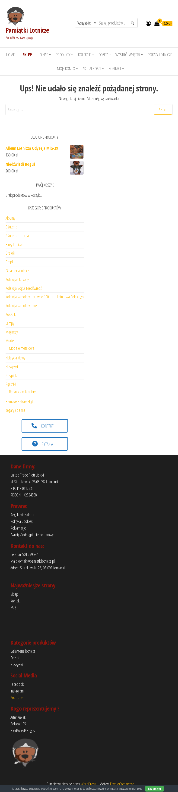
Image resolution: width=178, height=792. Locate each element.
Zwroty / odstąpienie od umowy (32, 534)
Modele (11, 340)
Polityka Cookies (21, 521)
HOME (10, 54)
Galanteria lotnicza (18, 270)
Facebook (17, 684)
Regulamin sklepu (22, 515)
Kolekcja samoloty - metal (23, 305)
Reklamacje (18, 528)
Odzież (103, 54)
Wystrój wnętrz (127, 54)
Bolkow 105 (18, 724)
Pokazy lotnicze (160, 54)
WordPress (88, 784)
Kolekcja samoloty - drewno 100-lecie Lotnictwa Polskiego (45, 296)
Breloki (10, 253)
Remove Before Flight (20, 401)
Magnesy (12, 332)
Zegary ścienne (15, 410)
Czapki (10, 262)
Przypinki (11, 375)
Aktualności (92, 68)
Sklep (14, 594)
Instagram (17, 691)
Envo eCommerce (122, 784)
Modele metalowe (21, 348)
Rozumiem (154, 789)
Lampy (10, 323)
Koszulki (11, 314)
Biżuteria (11, 227)
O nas (44, 54)
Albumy (10, 218)
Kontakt (115, 68)
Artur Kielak (17, 717)
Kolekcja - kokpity (17, 279)
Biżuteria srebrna (17, 235)
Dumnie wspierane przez (64, 784)
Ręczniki (11, 384)
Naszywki (12, 366)
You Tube (16, 697)
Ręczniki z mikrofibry (22, 391)
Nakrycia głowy (15, 358)
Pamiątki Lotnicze (27, 30)
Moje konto (66, 68)
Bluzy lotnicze (14, 244)
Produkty (63, 54)
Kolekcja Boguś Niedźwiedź (24, 288)
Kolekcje (84, 54)
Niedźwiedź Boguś (22, 730)
